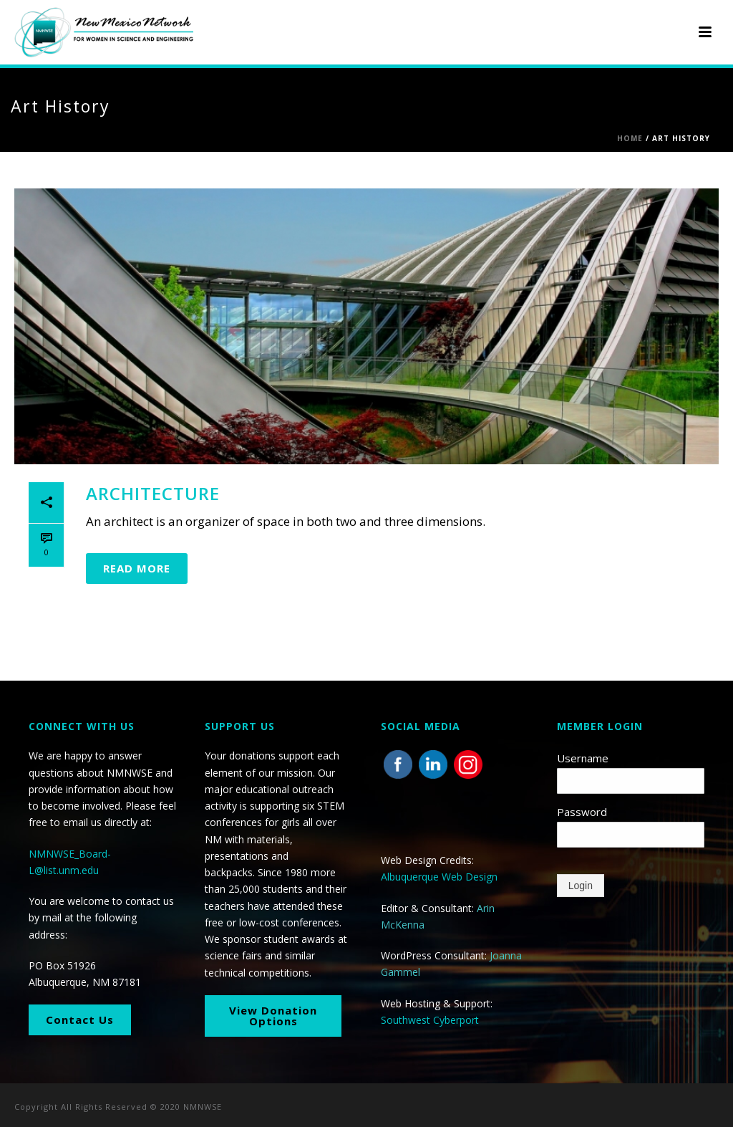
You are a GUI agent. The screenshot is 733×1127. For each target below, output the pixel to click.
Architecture (153, 493)
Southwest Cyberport (430, 1020)
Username (582, 758)
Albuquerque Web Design (439, 876)
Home (630, 138)
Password (582, 812)
